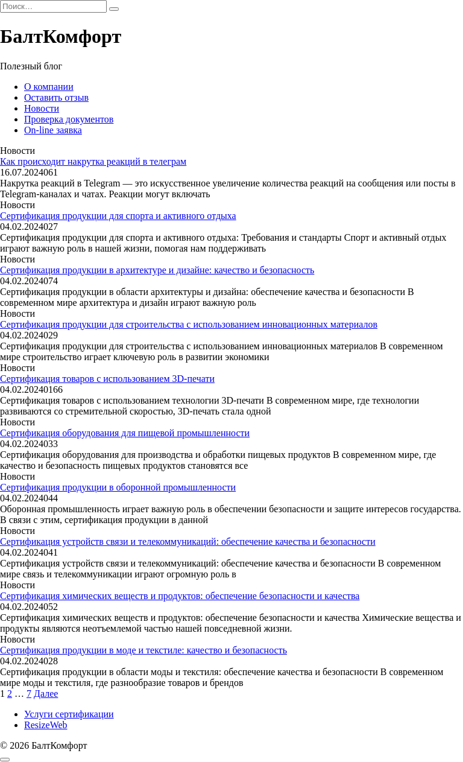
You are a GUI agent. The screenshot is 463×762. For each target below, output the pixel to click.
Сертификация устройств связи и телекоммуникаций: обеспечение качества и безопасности (188, 541)
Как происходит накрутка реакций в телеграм (93, 161)
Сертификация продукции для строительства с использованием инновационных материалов (188, 324)
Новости (41, 108)
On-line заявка (53, 130)
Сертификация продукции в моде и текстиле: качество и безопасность (143, 650)
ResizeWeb (46, 725)
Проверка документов (68, 119)
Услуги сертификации (69, 714)
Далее (46, 693)
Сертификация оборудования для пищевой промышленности (125, 433)
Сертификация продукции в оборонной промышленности (118, 487)
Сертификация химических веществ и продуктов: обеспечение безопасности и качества (179, 596)
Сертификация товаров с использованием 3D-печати (107, 378)
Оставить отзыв (56, 97)
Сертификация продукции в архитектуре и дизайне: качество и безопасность (157, 270)
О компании (49, 86)
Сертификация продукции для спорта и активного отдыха (118, 216)
